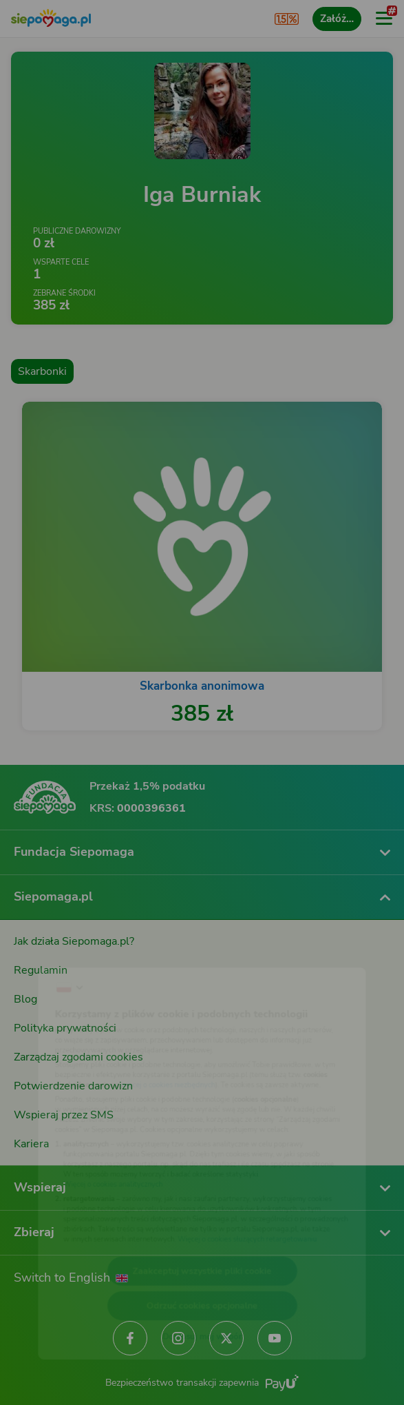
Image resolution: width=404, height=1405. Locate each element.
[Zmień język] (38, 946)
